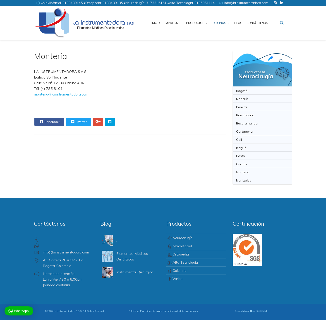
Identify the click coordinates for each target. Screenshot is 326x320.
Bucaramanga (247, 123)
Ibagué (241, 148)
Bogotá (241, 91)
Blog (238, 23)
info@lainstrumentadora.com (246, 3)
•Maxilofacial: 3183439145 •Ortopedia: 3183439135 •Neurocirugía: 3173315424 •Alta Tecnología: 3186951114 (128, 3)
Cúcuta (241, 164)
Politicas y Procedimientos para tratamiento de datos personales (163, 311)
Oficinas (219, 23)
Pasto (240, 156)
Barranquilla (245, 115)
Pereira (241, 107)
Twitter (78, 121)
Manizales (243, 180)
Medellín (242, 99)
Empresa (171, 23)
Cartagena (244, 131)
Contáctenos (257, 23)
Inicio (155, 23)
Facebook (49, 121)
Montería (242, 172)
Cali (239, 140)
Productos (195, 23)
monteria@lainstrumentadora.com (61, 94)
